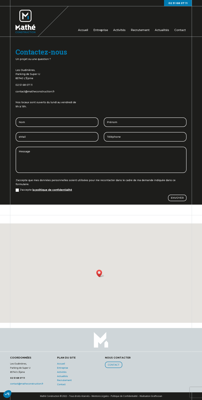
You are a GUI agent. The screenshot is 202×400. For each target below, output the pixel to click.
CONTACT (113, 364)
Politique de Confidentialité (124, 396)
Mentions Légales (100, 396)
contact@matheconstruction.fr (26, 383)
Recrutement (140, 30)
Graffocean (156, 396)
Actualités (162, 30)
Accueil (83, 30)
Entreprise (100, 30)
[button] (7, 394)
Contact (180, 29)
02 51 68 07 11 (178, 3)
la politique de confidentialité (52, 189)
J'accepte (44, 190)
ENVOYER (177, 197)
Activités (119, 30)
